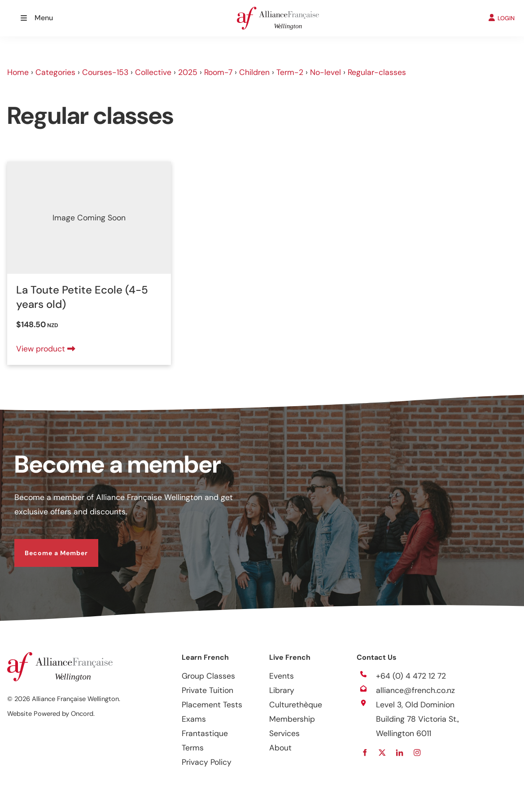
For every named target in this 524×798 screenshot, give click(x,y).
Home (18, 72)
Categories (55, 72)
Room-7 (218, 72)
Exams (194, 719)
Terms (193, 748)
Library (281, 690)
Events (281, 676)
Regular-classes (377, 72)
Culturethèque (295, 705)
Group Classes (208, 676)
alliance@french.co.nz (415, 690)
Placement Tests (212, 705)
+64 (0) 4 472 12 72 (411, 676)
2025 (187, 72)
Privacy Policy (206, 762)
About (280, 748)
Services (284, 733)
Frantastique (205, 733)
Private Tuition (207, 690)
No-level (325, 72)
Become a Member (46, 546)
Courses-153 (105, 72)
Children (254, 72)
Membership (292, 719)
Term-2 (289, 72)
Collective (153, 72)
